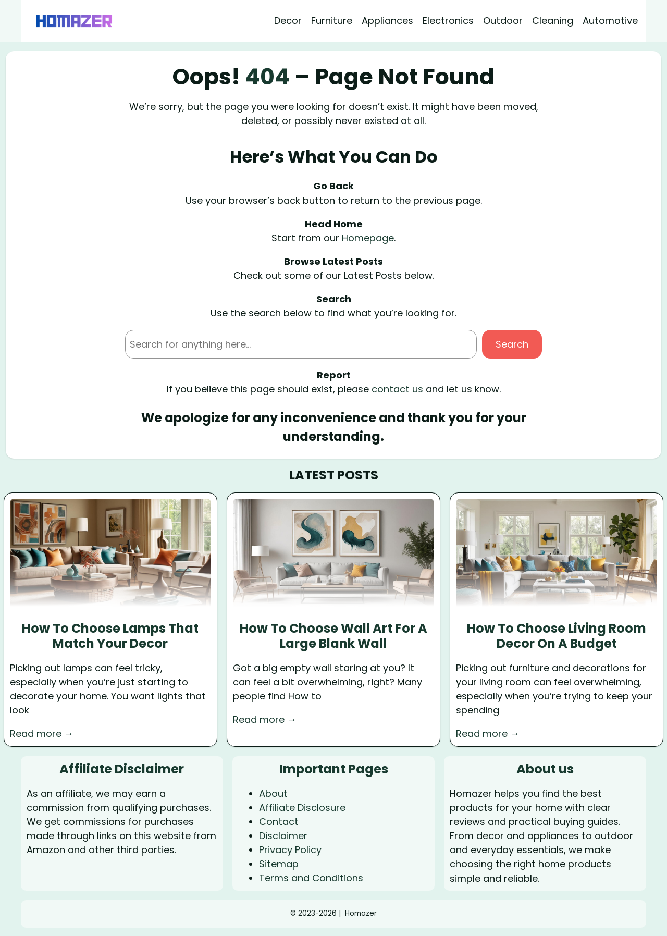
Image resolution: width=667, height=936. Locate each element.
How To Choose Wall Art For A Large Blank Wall (333, 636)
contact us (397, 389)
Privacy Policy (290, 849)
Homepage (368, 237)
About (273, 793)
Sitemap (279, 863)
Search (512, 344)
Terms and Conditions (311, 877)
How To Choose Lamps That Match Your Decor (110, 636)
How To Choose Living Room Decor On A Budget (556, 636)
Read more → (41, 733)
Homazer (361, 913)
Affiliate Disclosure (302, 807)
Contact (279, 821)
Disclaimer (283, 835)
